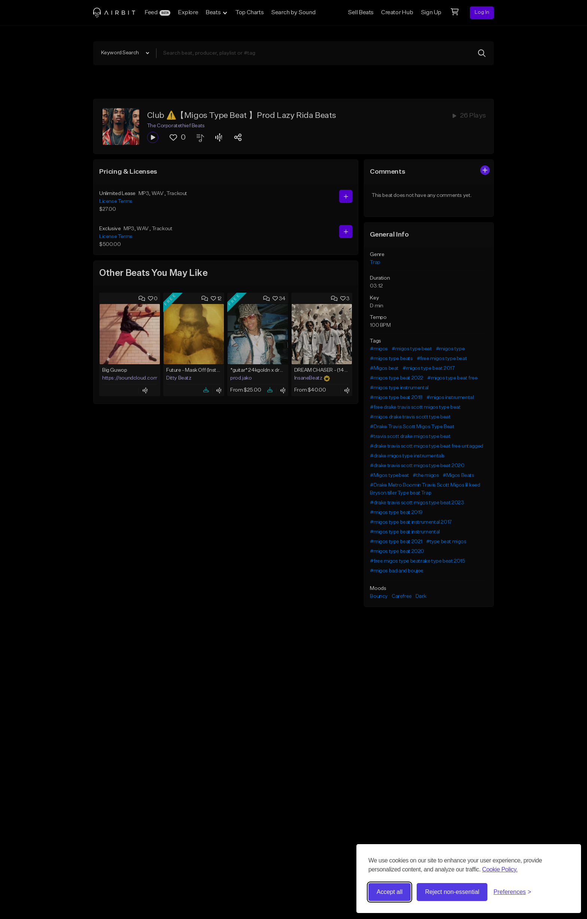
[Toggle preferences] (512, 892)
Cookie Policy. (500, 869)
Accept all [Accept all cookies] (389, 892)
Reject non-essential (452, 892)
